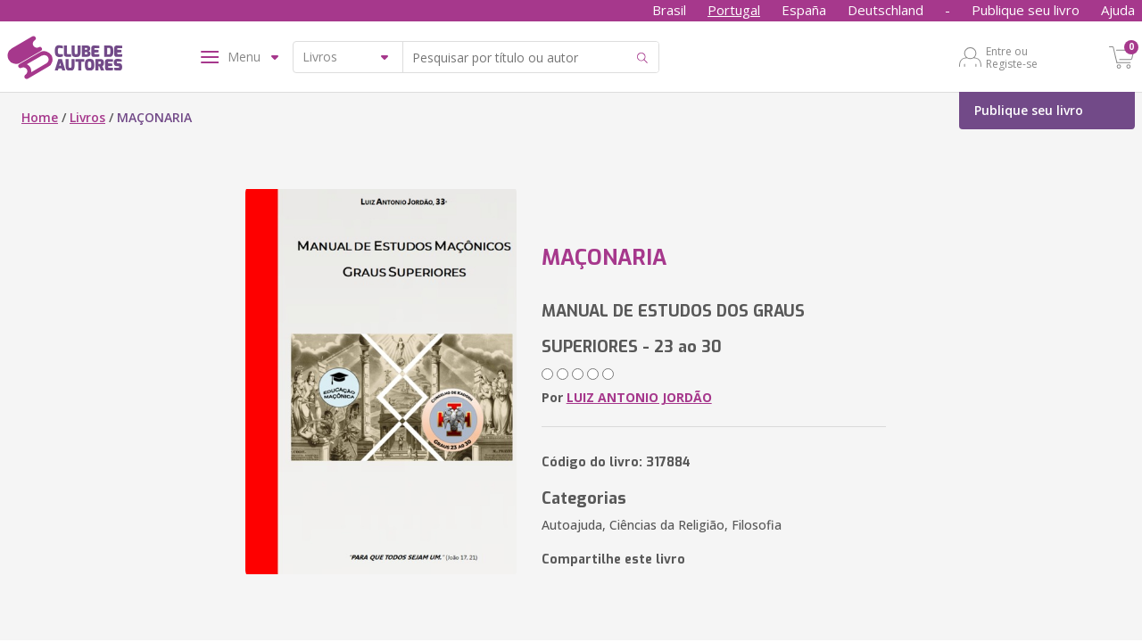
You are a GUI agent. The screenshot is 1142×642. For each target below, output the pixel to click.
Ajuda (1118, 10)
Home (39, 117)
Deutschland (885, 10)
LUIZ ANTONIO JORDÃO (639, 397)
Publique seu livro (1026, 10)
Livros (87, 117)
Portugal (734, 10)
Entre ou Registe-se (1012, 57)
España (804, 10)
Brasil (669, 10)
